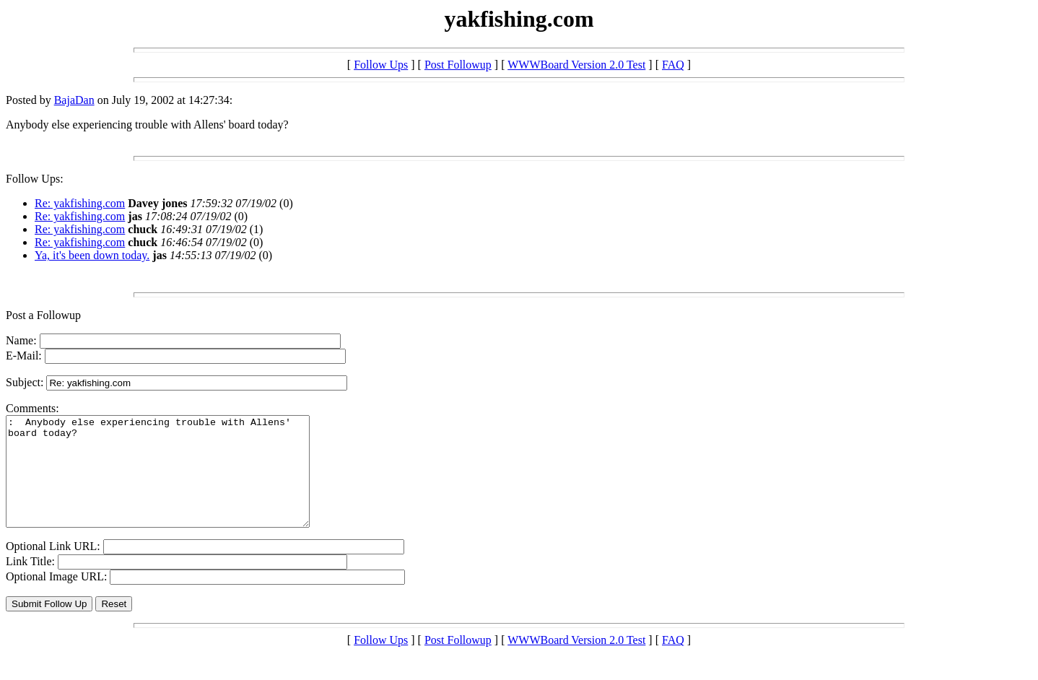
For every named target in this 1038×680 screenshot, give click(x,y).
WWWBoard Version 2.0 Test (576, 64)
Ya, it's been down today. (92, 255)
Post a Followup (43, 315)
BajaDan (74, 100)
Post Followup (458, 64)
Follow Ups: (35, 179)
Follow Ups (381, 64)
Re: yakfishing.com (80, 203)
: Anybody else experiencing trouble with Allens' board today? (176, 482)
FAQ (673, 64)
